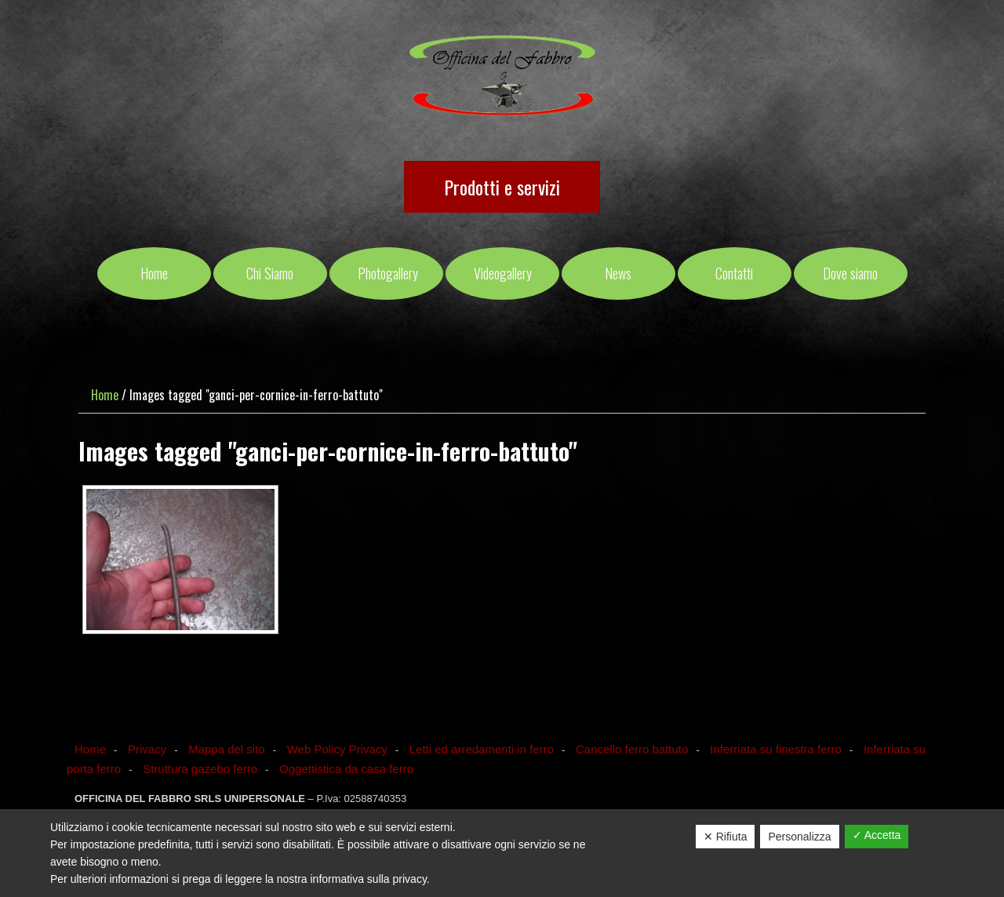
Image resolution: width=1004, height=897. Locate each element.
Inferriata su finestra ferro (776, 749)
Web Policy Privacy (337, 749)
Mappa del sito (226, 749)
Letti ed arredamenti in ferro (481, 749)
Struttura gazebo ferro (200, 768)
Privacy (147, 749)
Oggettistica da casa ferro (346, 768)
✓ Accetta (877, 835)
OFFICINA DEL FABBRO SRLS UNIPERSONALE (502, 77)
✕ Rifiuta (726, 836)
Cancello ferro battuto (632, 749)
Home (90, 749)
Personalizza (799, 836)
